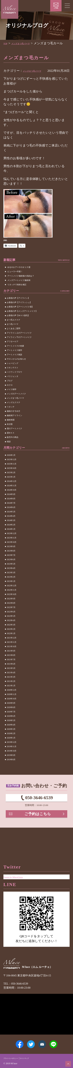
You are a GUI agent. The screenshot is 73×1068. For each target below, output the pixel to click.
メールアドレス (44, 1041)
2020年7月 (11, 721)
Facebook (13, 1041)
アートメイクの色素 (15, 356)
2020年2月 (11, 743)
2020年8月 (11, 717)
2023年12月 (11, 543)
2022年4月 (11, 630)
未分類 (10, 434)
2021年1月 (11, 695)
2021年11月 (11, 652)
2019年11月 (11, 756)
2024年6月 (11, 517)
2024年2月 (11, 534)
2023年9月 (11, 556)
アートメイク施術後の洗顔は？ (20, 285)
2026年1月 (11, 465)
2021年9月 (11, 660)
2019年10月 (11, 760)
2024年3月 (11, 530)
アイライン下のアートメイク (19, 347)
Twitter (29, 1041)
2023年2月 (11, 586)
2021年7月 (11, 669)
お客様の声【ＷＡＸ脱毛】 (18, 325)
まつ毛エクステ (13, 329)
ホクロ (10, 395)
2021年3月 (11, 686)
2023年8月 (11, 560)
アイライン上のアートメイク (19, 343)
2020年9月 (11, 713)
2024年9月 (11, 504)
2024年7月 (11, 513)
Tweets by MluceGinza (18, 866)
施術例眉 (10, 429)
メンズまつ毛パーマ (27, 43)
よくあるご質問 (13, 338)
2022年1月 (11, 643)
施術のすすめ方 (13, 421)
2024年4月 (11, 526)
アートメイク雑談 (14, 364)
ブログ (10, 390)
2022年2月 (11, 639)
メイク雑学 (11, 399)
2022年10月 (11, 604)
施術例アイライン (14, 425)
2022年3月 (11, 634)
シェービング (12, 373)
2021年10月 (11, 656)
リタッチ (10, 416)
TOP (6, 43)
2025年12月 (11, 469)
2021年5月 (11, 678)
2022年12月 (11, 595)
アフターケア (12, 351)
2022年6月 (11, 621)
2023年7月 (11, 565)
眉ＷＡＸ (10, 443)
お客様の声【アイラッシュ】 (19, 312)
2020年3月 (11, 739)
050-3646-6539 (39, 809)
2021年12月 (11, 647)
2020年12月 (11, 700)
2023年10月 (11, 552)
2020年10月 (11, 708)
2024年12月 (11, 491)
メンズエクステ (13, 412)
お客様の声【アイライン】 (18, 308)
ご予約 (55, 8)
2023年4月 (11, 578)
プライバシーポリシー (14, 1057)
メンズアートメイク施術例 (18, 290)
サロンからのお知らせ (16, 369)
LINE (60, 1041)
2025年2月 (11, 482)
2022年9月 (11, 608)
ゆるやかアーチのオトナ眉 (18, 277)
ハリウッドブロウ (14, 382)
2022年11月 (11, 599)
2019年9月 (11, 765)
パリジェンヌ (12, 386)
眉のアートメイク (14, 438)
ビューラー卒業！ (15, 281)
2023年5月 (11, 573)
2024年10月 (11, 499)
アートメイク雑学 (14, 360)
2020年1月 (11, 747)
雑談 (9, 451)
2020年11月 (11, 704)
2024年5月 (11, 521)
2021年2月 (11, 691)
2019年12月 (11, 752)
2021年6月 (11, 673)
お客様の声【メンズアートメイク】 (22, 321)
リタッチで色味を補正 (16, 294)
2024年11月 (11, 495)
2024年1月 (11, 539)
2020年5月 (11, 730)
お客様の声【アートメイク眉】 (20, 316)
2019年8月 (11, 769)
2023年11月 (11, 547)
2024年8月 (11, 508)
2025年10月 (11, 478)
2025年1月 (11, 486)
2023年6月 (11, 569)
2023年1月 (11, 591)
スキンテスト (12, 377)
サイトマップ (34, 1057)
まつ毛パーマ (12, 334)
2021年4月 (11, 682)
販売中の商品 (12, 447)
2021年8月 (11, 665)
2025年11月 (11, 473)
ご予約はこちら (38, 829)
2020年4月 (11, 734)
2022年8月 (11, 613)
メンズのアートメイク (16, 403)
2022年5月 (11, 626)
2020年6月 (11, 726)
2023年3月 (11, 582)
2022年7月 (11, 617)
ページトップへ (66, 1062)
